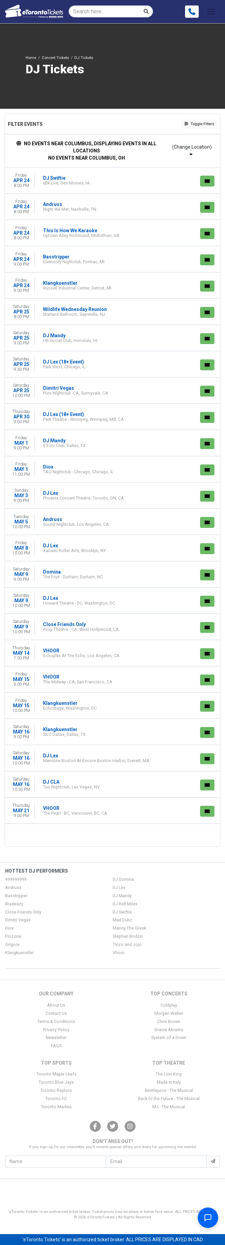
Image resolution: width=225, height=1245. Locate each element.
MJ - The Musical (168, 1107)
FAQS (56, 1045)
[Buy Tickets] (207, 181)
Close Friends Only (23, 912)
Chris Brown (168, 1021)
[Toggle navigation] (211, 11)
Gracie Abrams (168, 1029)
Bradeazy (14, 904)
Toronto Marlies (56, 1107)
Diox (9, 928)
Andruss (13, 887)
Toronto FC (56, 1098)
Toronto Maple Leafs (56, 1074)
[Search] (104, 11)
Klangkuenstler (19, 952)
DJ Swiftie (122, 912)
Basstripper (16, 895)
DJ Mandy (122, 895)
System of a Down (168, 1037)
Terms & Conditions (56, 1021)
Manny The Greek (129, 928)
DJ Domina (123, 879)
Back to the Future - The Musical (169, 1098)
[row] (112, 180)
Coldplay (168, 1005)
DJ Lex (119, 887)
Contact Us (56, 1013)
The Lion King (169, 1074)
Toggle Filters (199, 124)
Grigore (12, 944)
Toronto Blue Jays (56, 1082)
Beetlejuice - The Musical (169, 1090)
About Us (56, 1005)
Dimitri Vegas (18, 920)
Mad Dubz (122, 920)
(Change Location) (192, 150)
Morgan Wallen (168, 1013)
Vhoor (119, 952)
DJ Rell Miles (125, 904)
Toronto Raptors (56, 1090)
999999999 (16, 879)
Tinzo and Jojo (127, 944)
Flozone (13, 936)
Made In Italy (169, 1082)
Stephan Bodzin (128, 936)
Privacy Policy (56, 1029)
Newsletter (56, 1037)
